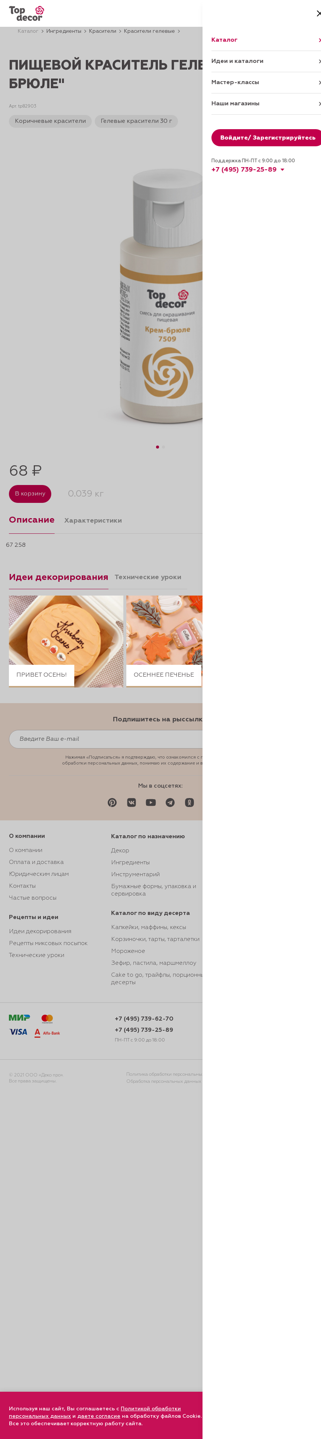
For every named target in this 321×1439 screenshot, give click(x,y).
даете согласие (98, 1416)
